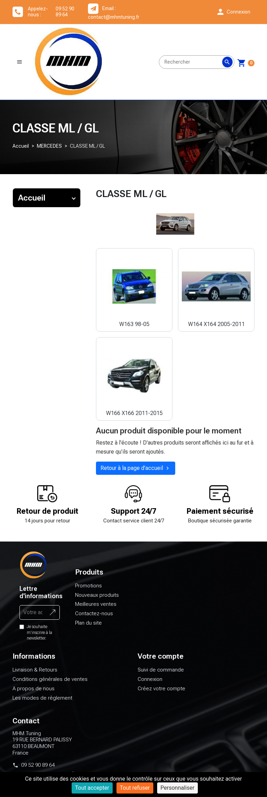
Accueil (21, 150)
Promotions (88, 589)
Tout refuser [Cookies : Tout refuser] (135, 787)
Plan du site (88, 627)
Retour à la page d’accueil (135, 472)
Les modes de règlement (42, 702)
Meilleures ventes (95, 608)
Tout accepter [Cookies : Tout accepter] (92, 787)
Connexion (150, 683)
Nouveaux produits (97, 599)
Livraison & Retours (35, 674)
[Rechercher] (196, 64)
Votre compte (161, 660)
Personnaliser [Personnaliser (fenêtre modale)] (178, 787)
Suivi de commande (161, 674)
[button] (233, 11)
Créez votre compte (161, 692)
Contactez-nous (94, 617)
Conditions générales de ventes (50, 683)
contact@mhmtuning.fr (113, 17)
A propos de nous (34, 692)
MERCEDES (49, 150)
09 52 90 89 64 (38, 769)
